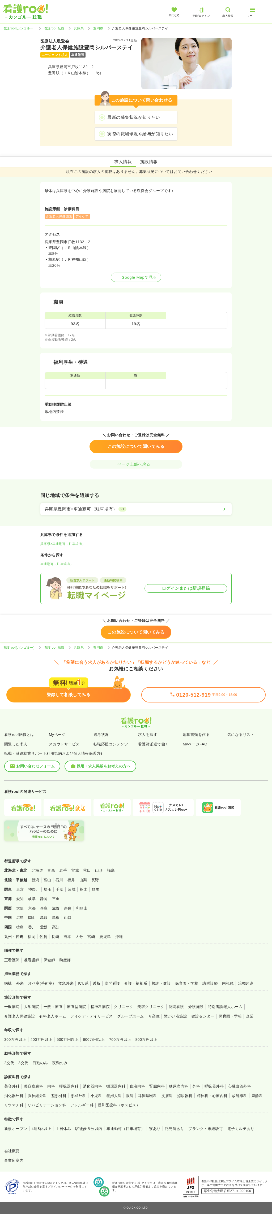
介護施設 (196, 1007)
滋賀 (56, 908)
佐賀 (43, 936)
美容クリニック (150, 1007)
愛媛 (44, 927)
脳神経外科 (37, 1096)
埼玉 (48, 889)
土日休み (63, 1128)
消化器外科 (13, 1096)
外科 (196, 1086)
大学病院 (31, 1007)
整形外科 (59, 1096)
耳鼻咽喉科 (147, 1096)
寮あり (154, 1128)
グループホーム (130, 1016)
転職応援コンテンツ (111, 744)
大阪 (20, 908)
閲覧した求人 (15, 744)
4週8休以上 (41, 1128)
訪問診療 (210, 983)
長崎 (55, 936)
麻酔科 (257, 1096)
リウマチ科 (13, 1105)
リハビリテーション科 (47, 1105)
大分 (79, 936)
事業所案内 (13, 1160)
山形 (99, 870)
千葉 (59, 889)
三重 (56, 899)
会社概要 (12, 1151)
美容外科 (12, 1086)
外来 (20, 983)
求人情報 (123, 161)
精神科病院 (100, 1007)
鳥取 (44, 917)
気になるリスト (240, 734)
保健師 (49, 960)
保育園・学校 (186, 983)
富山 (47, 880)
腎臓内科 (157, 1086)
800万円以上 (146, 1039)
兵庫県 (79, 28)
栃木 (83, 889)
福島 (111, 870)
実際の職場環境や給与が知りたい (140, 134)
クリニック (123, 1007)
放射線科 (239, 1096)
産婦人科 (114, 1096)
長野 (95, 880)
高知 (56, 927)
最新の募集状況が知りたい (133, 117)
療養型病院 (76, 1007)
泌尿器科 (185, 1096)
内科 (51, 1086)
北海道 (37, 870)
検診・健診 (161, 983)
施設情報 (149, 161)
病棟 (8, 983)
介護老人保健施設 (19, 1016)
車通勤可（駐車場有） (57, 564)
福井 (71, 880)
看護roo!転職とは (19, 734)
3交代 (23, 1063)
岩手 (63, 870)
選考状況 (101, 734)
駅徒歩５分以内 (88, 1128)
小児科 (96, 1096)
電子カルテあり (240, 1128)
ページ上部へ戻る (136, 464)
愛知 (20, 899)
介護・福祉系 (135, 983)
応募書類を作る (196, 734)
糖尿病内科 (178, 1086)
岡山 (32, 917)
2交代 (9, 1063)
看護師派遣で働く (153, 744)
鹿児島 (105, 936)
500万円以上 (68, 1039)
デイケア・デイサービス (91, 1016)
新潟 (35, 880)
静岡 (44, 899)
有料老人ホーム (52, 1016)
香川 (32, 927)
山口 (68, 917)
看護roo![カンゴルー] (19, 28)
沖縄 (119, 936)
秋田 (87, 870)
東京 (20, 889)
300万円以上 (15, 1039)
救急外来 (66, 983)
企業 (250, 1016)
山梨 (83, 880)
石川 (59, 880)
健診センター (202, 1016)
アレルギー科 (82, 1105)
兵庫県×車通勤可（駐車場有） (63, 544)
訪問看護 (112, 983)
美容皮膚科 (33, 1086)
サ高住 (154, 1016)
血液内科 (137, 1086)
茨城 (71, 889)
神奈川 (34, 889)
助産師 (65, 960)
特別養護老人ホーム (225, 1007)
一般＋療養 (53, 1007)
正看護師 (12, 960)
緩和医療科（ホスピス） (119, 1105)
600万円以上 (94, 1039)
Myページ (57, 734)
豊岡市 (98, 28)
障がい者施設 (175, 1016)
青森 (51, 870)
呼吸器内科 (68, 1086)
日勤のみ (40, 1063)
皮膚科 (167, 1096)
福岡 (31, 936)
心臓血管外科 (239, 1086)
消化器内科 (92, 1086)
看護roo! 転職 (54, 28)
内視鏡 (227, 983)
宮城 (75, 870)
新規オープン (15, 1128)
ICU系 (83, 983)
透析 (96, 983)
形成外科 (78, 1096)
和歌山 (81, 908)
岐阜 (32, 899)
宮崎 (91, 936)
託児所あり (174, 1128)
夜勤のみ (59, 1063)
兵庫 (44, 908)
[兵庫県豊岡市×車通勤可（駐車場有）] (136, 509)
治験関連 (245, 983)
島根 (56, 917)
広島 (20, 917)
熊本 (67, 936)
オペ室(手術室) (41, 983)
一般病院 (12, 1007)
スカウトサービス (64, 744)
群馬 (95, 889)
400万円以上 (42, 1039)
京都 (32, 908)
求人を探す (147, 734)
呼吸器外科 (214, 1086)
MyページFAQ (195, 744)
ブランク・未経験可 (205, 1128)
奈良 (68, 908)
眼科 (130, 1096)
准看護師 (31, 960)
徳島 (20, 927)
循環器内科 (115, 1086)
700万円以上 (120, 1039)
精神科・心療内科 (212, 1096)
